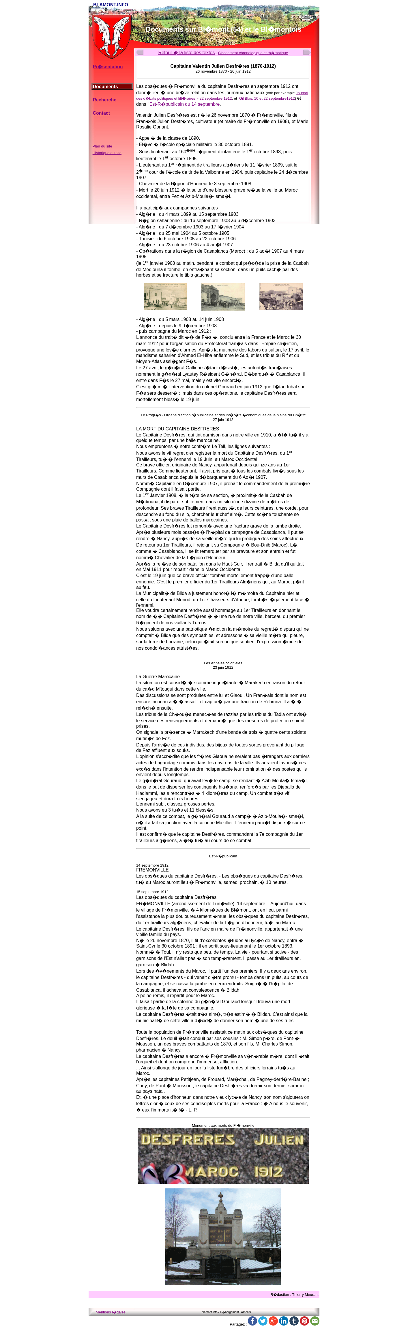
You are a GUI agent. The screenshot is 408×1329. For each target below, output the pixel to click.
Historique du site (107, 153)
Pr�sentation (108, 66)
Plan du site (102, 146)
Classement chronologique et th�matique (253, 53)
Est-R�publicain (223, 856)
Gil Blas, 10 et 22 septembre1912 (267, 98)
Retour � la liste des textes (186, 52)
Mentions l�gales (111, 1312)
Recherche (104, 99)
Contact (101, 113)
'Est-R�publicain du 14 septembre (184, 104)
